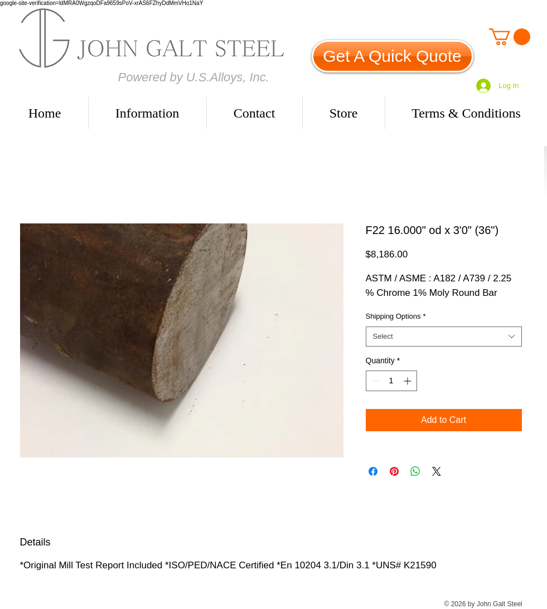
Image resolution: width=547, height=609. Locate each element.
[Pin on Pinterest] (394, 471)
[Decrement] (374, 381)
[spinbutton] (391, 381)
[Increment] (408, 381)
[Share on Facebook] (373, 471)
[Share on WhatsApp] (415, 471)
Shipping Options (396, 316)
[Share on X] (436, 471)
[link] (509, 36)
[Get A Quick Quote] (392, 56)
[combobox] (444, 337)
